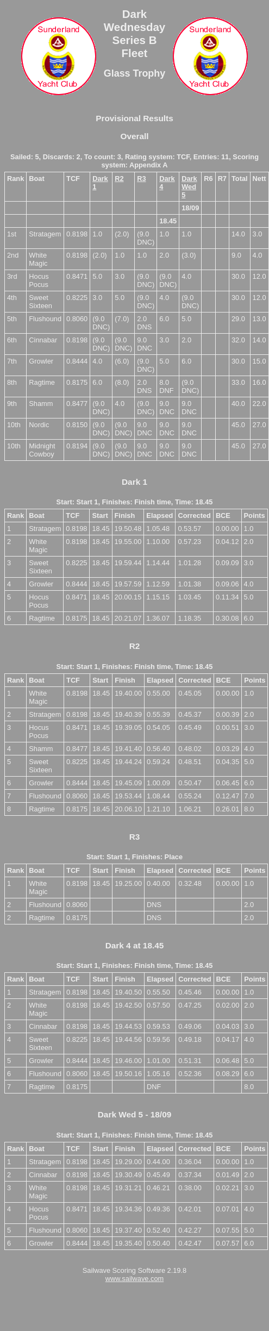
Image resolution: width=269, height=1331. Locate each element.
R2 (119, 178)
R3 (141, 178)
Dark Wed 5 (189, 186)
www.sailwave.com (134, 1278)
